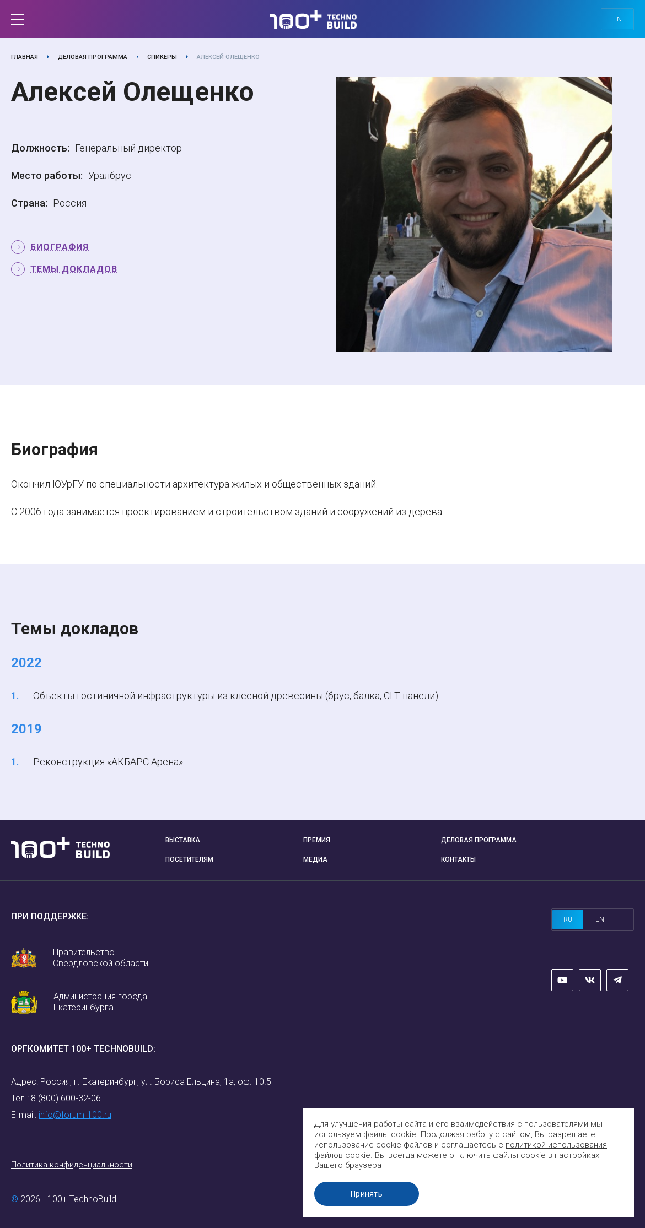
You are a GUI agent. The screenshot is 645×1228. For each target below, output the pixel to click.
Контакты (458, 859)
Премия (316, 840)
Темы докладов (73, 269)
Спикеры (162, 57)
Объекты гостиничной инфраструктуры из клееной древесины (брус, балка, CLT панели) (235, 695)
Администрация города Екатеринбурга (100, 1002)
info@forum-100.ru (75, 1115)
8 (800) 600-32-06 (66, 1098)
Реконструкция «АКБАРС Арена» (108, 761)
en (617, 19)
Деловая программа (92, 57)
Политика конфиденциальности (71, 1165)
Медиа (315, 859)
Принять (367, 1193)
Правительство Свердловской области (100, 958)
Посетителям (189, 859)
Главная (24, 57)
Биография (59, 247)
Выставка (182, 840)
